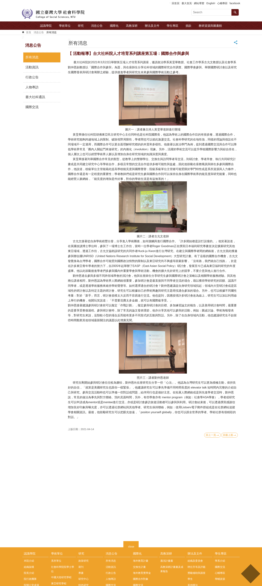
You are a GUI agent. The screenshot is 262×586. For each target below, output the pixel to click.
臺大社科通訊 (35, 97)
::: (23, 37)
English (210, 3)
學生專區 (172, 25)
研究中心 (83, 578)
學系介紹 (220, 560)
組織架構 (29, 566)
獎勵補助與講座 (196, 572)
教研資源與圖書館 (210, 25)
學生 (190, 578)
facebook (235, 3)
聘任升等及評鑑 (196, 566)
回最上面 (228, 435)
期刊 (81, 566)
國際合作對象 (140, 578)
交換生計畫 (139, 566)
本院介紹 (29, 560)
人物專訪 (32, 87)
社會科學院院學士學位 (62, 569)
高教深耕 (132, 25)
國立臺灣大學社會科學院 (53, 14)
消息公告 (97, 25)
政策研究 (83, 560)
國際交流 (32, 107)
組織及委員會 (195, 560)
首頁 (28, 32)
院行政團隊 (30, 578)
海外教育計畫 (140, 560)
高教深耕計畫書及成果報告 (171, 569)
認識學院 (46, 25)
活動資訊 (32, 67)
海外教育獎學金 (142, 572)
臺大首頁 (187, 3)
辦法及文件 (152, 25)
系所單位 (56, 560)
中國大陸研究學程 (61, 577)
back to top (250, 574)
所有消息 (51, 32)
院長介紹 (29, 572)
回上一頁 (211, 435)
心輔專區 (222, 3)
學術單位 (65, 25)
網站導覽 (199, 3)
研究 (81, 25)
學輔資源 (220, 578)
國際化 (114, 25)
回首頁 (175, 3)
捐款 (188, 25)
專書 (81, 572)
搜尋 (235, 12)
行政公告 (32, 77)
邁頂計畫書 (166, 560)
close (131, 546)
